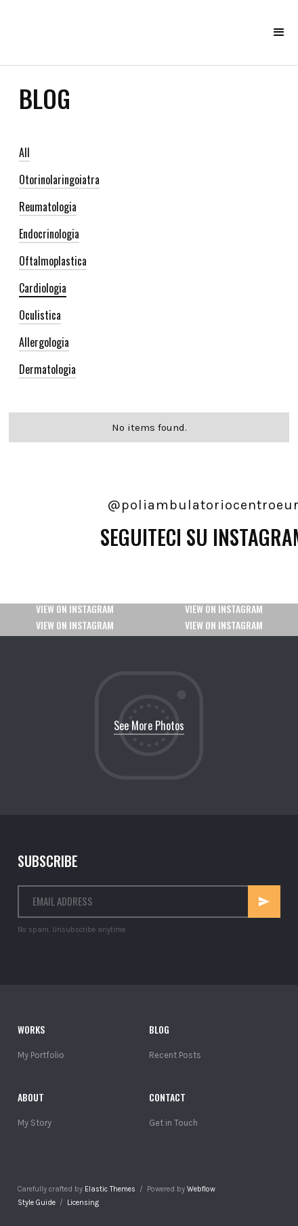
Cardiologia (42, 288)
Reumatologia (48, 206)
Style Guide (37, 1202)
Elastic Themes (110, 1189)
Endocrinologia (49, 234)
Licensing (83, 1202)
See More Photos (149, 725)
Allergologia (44, 342)
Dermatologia (47, 369)
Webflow (201, 1189)
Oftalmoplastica (53, 261)
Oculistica (40, 315)
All (24, 152)
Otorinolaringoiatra (59, 179)
